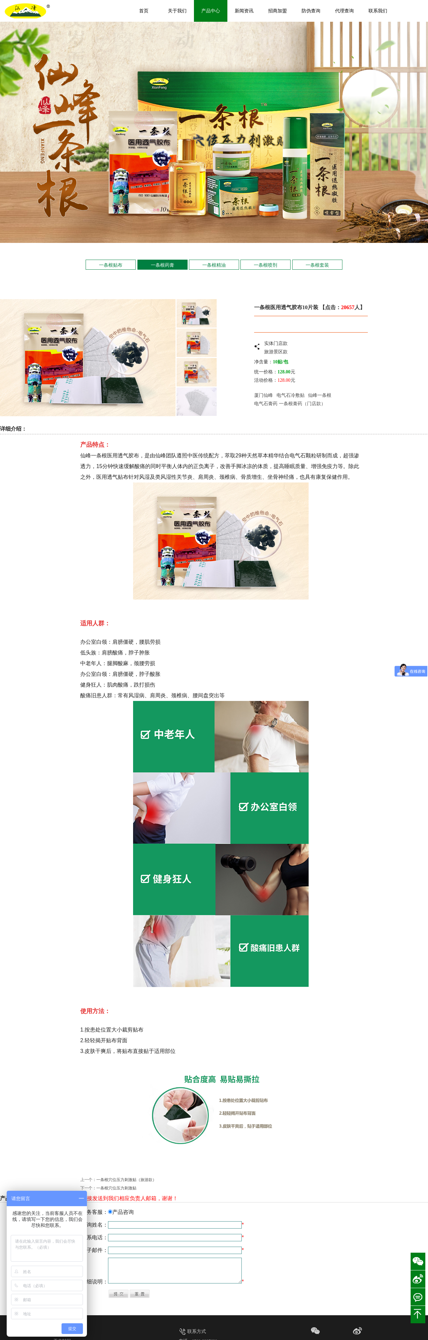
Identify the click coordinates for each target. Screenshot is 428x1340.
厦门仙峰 (263, 395)
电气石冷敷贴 (291, 395)
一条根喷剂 (265, 265)
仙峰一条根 (319, 395)
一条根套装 (317, 265)
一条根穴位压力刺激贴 (116, 1188)
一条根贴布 (110, 265)
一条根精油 (214, 265)
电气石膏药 (266, 403)
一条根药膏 (162, 265)
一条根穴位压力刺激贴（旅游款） (126, 1179)
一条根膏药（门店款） (302, 403)
